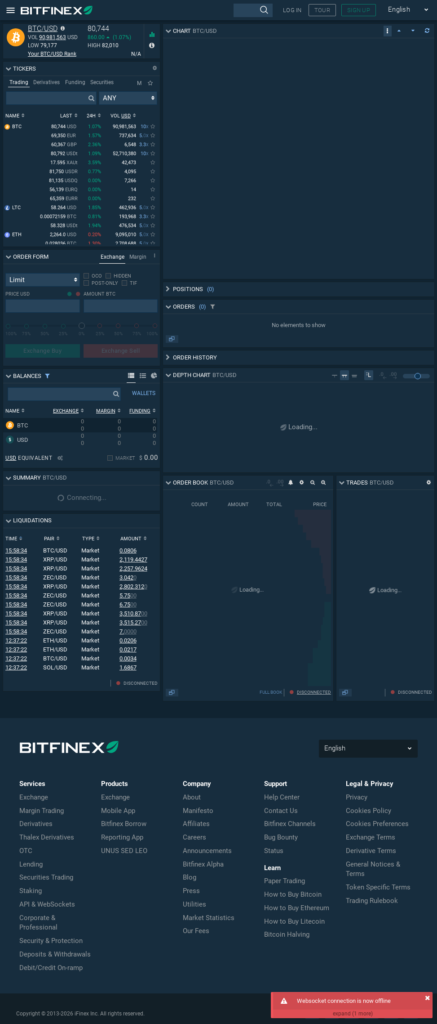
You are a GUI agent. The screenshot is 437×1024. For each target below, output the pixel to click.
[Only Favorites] (150, 83)
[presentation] (253, 10)
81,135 (63, 181)
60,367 (64, 145)
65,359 (64, 199)
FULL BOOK (372, 692)
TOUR (322, 10)
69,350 (64, 136)
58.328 (64, 226)
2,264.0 (64, 235)
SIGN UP (358, 10)
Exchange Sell (121, 350)
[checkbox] (93, 276)
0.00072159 (59, 217)
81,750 (63, 172)
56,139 (63, 190)
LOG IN (292, 10)
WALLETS (143, 393)
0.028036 (61, 244)
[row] (80, 425)
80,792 (64, 154)
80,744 (64, 127)
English (408, 9)
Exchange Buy (42, 350)
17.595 (64, 163)
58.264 (64, 208)
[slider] (82, 326)
